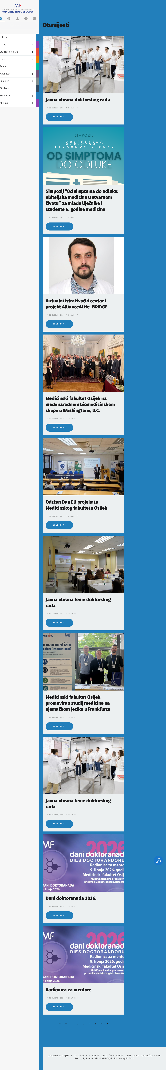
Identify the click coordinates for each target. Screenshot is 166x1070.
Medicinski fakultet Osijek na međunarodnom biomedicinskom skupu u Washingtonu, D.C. (80, 404)
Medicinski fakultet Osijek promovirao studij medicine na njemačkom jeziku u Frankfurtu (78, 703)
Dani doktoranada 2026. (71, 898)
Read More (59, 117)
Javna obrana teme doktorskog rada (78, 602)
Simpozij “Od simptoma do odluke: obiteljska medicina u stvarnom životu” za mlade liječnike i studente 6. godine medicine (82, 200)
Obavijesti (73, 108)
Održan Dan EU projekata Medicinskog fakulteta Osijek (76, 505)
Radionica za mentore (68, 989)
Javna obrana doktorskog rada (78, 99)
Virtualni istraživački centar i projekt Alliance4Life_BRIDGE (76, 304)
